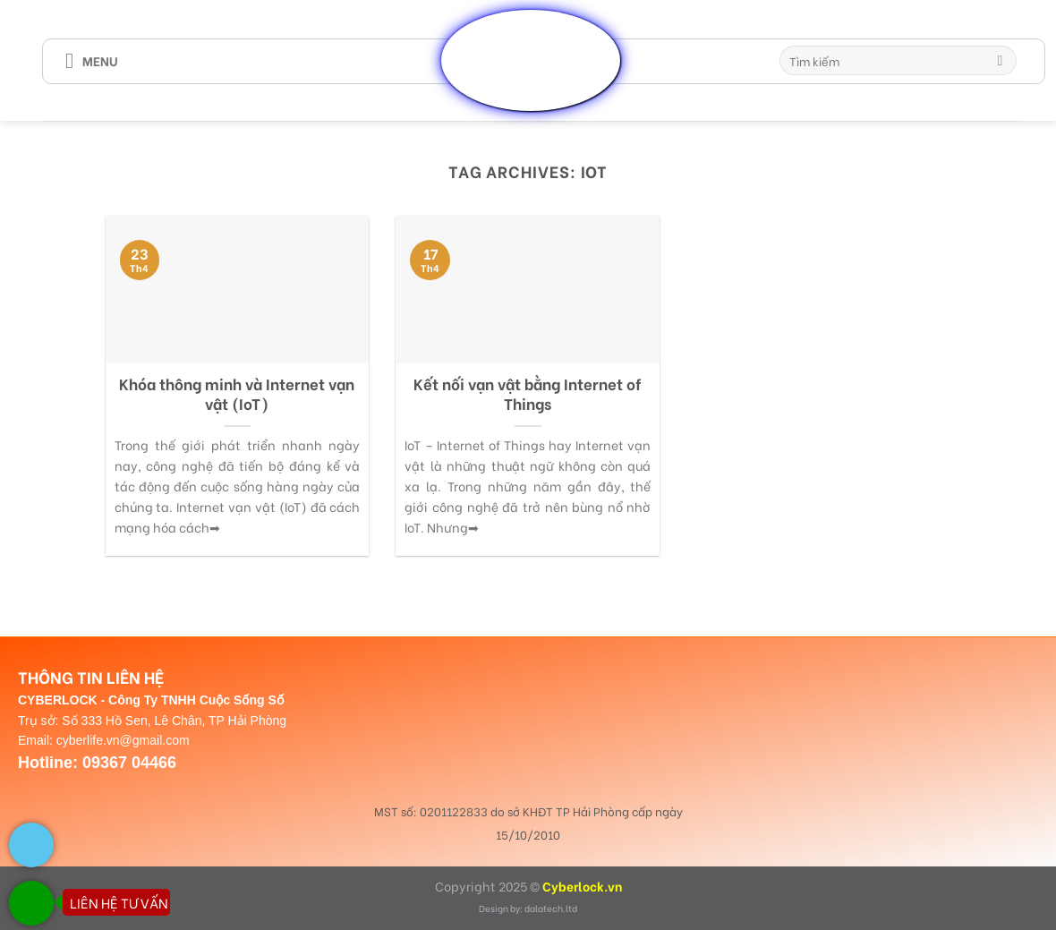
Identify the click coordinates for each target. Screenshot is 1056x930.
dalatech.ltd (550, 908)
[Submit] (1000, 61)
